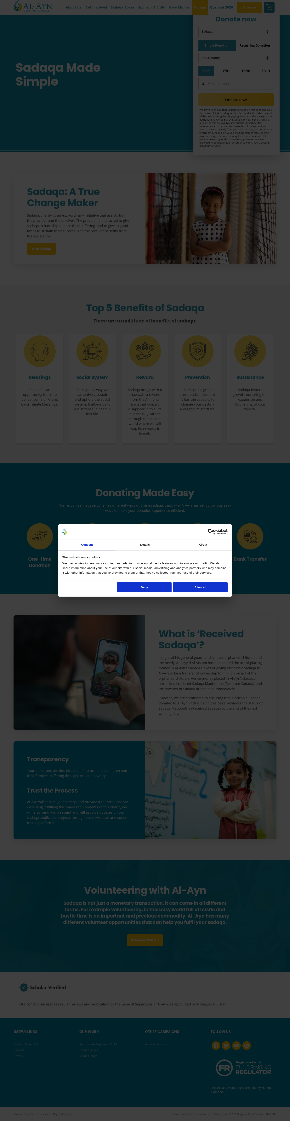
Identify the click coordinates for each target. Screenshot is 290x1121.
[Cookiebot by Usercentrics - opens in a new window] (211, 532)
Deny (144, 587)
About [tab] (203, 544)
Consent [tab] (87, 544)
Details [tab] (145, 544)
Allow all (200, 587)
